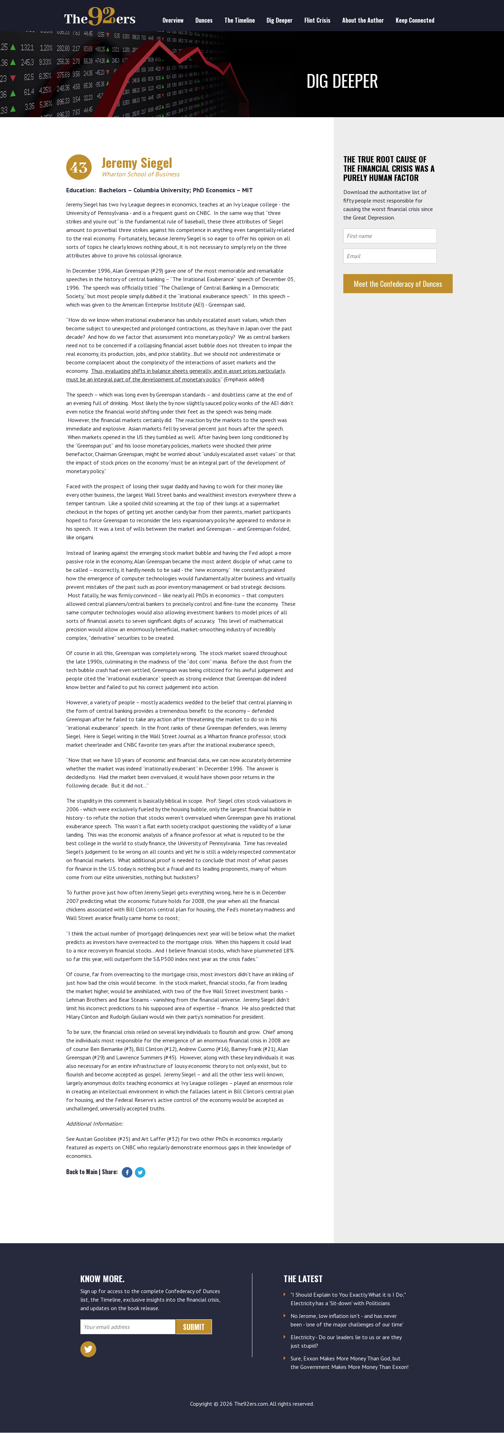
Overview (173, 20)
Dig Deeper (280, 20)
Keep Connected (415, 20)
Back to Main (81, 1171)
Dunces (204, 20)
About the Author (363, 20)
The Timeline (239, 20)
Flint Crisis (317, 20)
